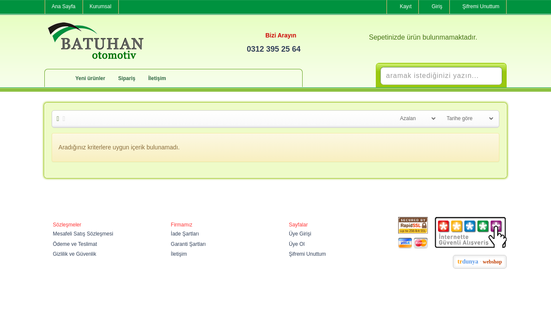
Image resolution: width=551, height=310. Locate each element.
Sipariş (126, 78)
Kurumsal (100, 6)
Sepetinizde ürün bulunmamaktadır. (423, 37)
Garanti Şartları (188, 244)
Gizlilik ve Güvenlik (74, 254)
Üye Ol (297, 244)
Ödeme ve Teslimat (75, 244)
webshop (492, 262)
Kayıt (406, 6)
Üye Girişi (300, 234)
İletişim (157, 78)
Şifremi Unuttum (480, 6)
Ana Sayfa (63, 6)
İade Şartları (185, 234)
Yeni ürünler (90, 78)
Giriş (437, 6)
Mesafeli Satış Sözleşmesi (83, 234)
